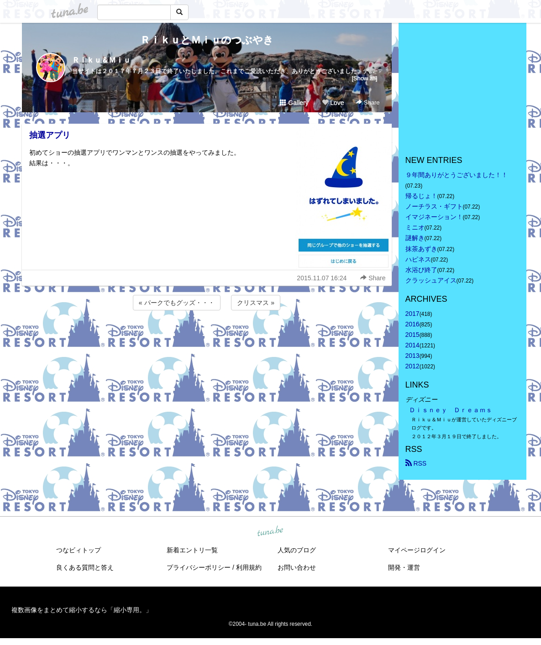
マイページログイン (417, 550)
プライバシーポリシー (199, 567)
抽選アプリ (49, 135)
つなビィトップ (78, 550)
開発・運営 (404, 567)
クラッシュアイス (431, 280)
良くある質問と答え (85, 567)
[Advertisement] (207, 336)
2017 (412, 313)
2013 (412, 355)
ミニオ (415, 227)
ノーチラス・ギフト (434, 206)
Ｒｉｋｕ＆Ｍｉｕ (101, 60)
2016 (412, 324)
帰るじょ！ (421, 195)
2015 (412, 334)
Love (333, 102)
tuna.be (270, 531)
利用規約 (249, 567)
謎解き (415, 237)
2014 (412, 345)
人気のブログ (297, 550)
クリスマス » (255, 302)
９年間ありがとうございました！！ (456, 174)
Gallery (294, 102)
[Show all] (364, 78)
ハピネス (418, 259)
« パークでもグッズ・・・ (177, 302)
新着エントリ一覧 (192, 550)
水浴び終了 (421, 269)
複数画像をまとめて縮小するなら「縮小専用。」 (81, 610)
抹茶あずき (421, 248)
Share (367, 102)
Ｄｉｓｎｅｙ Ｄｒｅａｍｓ (450, 410)
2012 (412, 366)
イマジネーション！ (434, 216)
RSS (416, 463)
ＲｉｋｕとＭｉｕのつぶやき (206, 40)
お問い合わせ (297, 567)
